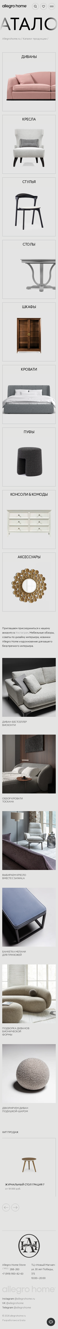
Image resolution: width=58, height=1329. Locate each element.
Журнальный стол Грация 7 (24, 1184)
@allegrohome (15, 1303)
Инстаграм (21, 633)
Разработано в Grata (13, 1320)
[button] (15, 1207)
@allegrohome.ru (25, 1299)
